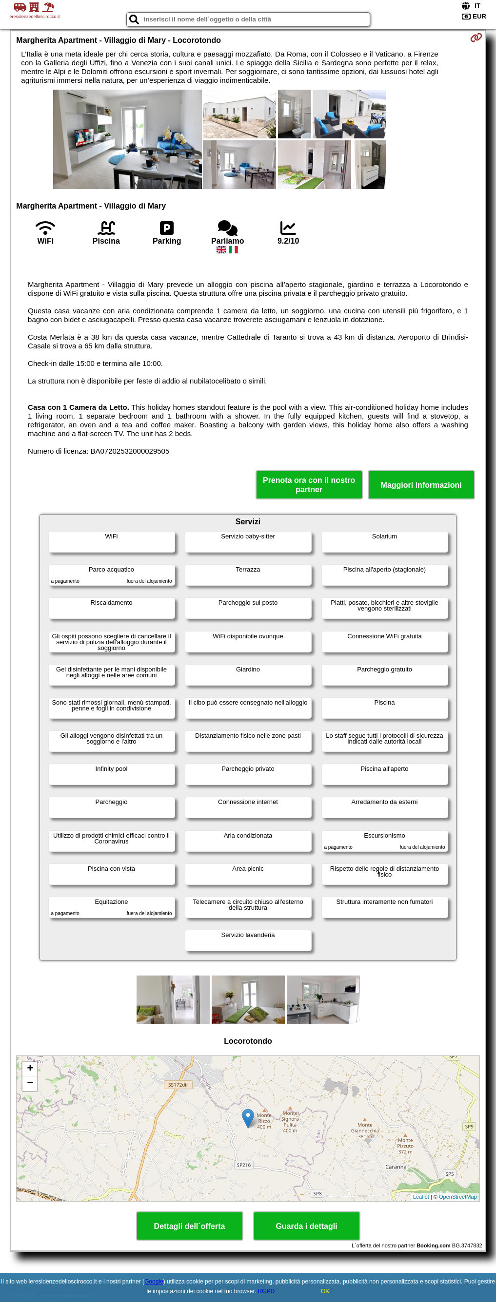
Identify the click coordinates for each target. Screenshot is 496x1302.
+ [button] (30, 1069)
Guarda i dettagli (306, 1226)
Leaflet (421, 1197)
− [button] (30, 1083)
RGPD (266, 1291)
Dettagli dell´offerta (189, 1226)
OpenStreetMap (458, 1197)
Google (153, 1281)
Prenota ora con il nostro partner (309, 485)
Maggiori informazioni (421, 485)
